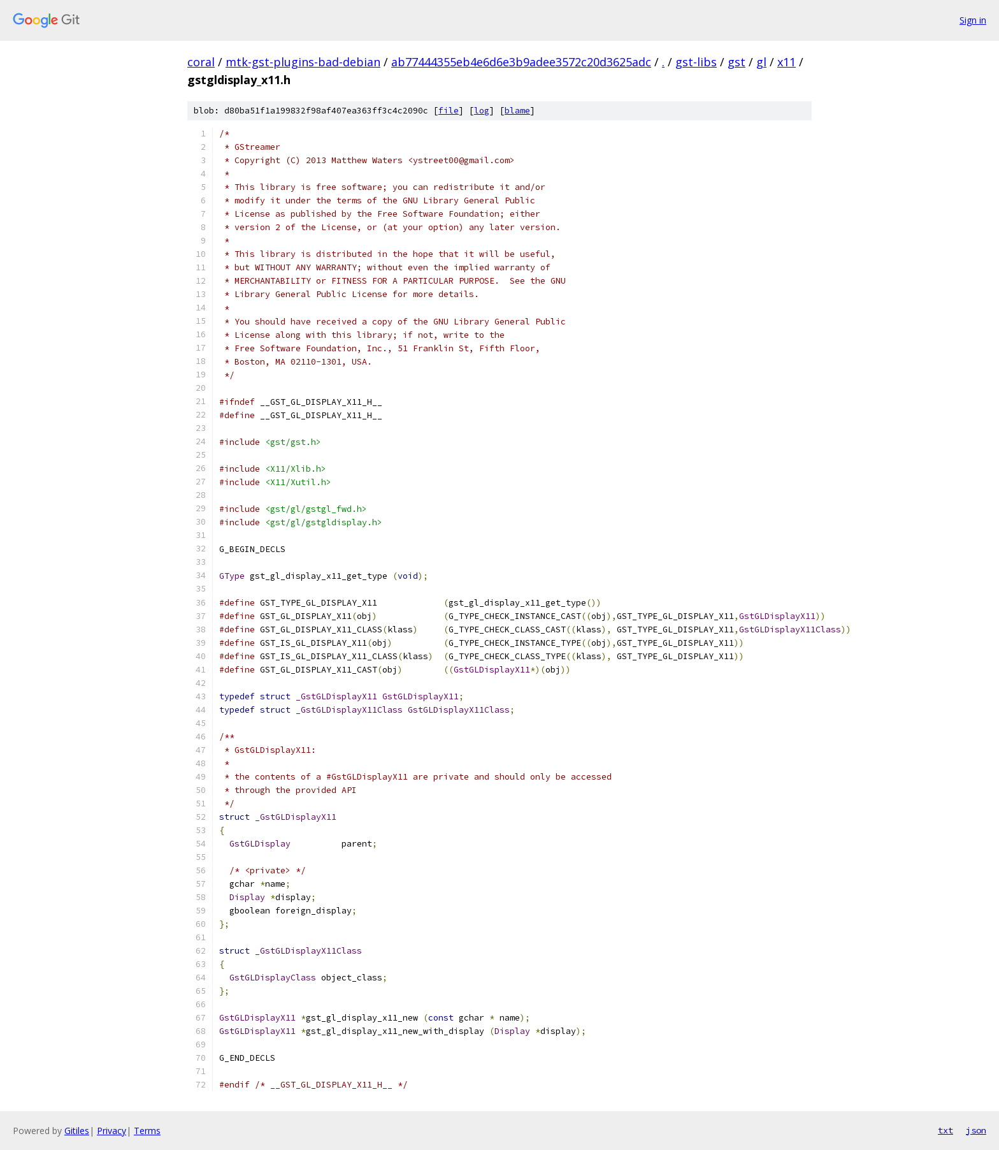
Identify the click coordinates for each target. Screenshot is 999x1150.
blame (517, 110)
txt (945, 1130)
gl (761, 61)
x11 (786, 61)
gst (736, 61)
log (481, 110)
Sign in (972, 20)
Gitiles (76, 1131)
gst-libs (696, 61)
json (976, 1130)
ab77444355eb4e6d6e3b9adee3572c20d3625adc (521, 61)
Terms (147, 1131)
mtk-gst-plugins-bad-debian (303, 61)
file (448, 110)
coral (201, 61)
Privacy (111, 1131)
